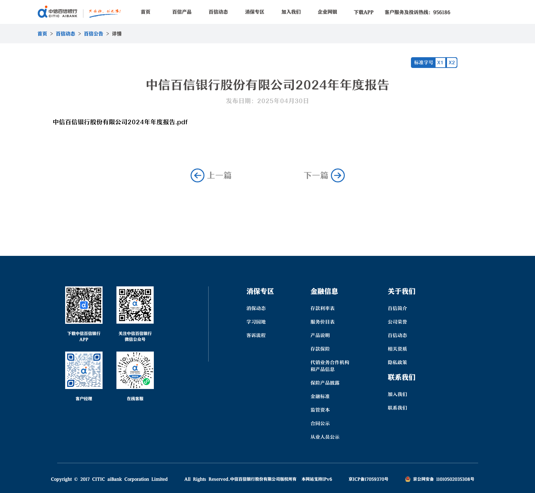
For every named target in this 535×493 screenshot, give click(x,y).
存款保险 (320, 349)
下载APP (364, 12)
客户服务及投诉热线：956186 (417, 12)
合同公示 (320, 423)
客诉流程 (256, 335)
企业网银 (327, 11)
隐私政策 (397, 362)
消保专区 (254, 11)
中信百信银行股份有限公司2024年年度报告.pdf (120, 122)
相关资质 (397, 349)
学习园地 (256, 322)
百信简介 (397, 308)
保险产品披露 (325, 383)
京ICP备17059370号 (368, 479)
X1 (440, 62)
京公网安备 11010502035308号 (439, 479)
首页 (145, 11)
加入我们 (291, 11)
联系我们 (397, 407)
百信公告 (93, 33)
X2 (452, 62)
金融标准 (320, 396)
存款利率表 (322, 308)
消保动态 (256, 308)
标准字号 (423, 62)
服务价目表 (322, 322)
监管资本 (320, 410)
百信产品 (182, 11)
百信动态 (218, 11)
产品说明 (320, 335)
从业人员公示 (325, 437)
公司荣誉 (397, 322)
